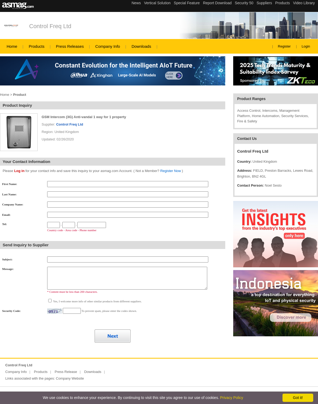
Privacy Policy (231, 398)
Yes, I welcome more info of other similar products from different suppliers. (97, 301)
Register (284, 46)
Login (306, 46)
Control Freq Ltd (50, 26)
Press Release (66, 372)
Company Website (70, 378)
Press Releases (70, 46)
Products (36, 46)
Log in (19, 171)
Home (12, 46)
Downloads (141, 46)
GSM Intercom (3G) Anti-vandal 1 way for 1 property (84, 117)
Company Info (107, 46)
